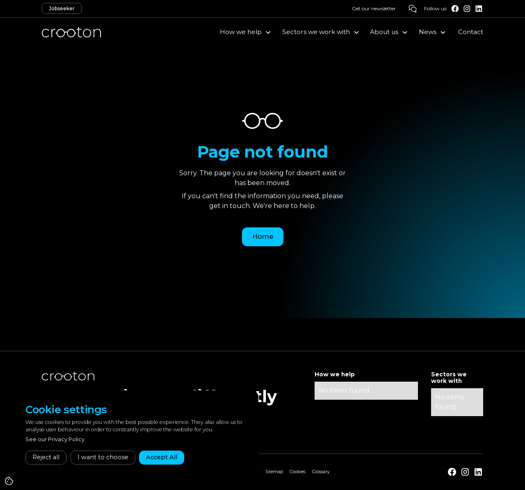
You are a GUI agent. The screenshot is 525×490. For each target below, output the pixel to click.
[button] (246, 32)
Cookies (298, 471)
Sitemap (274, 471)
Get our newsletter (374, 8)
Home (262, 236)
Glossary (321, 471)
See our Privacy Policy (54, 439)
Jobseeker (62, 8)
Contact (470, 32)
